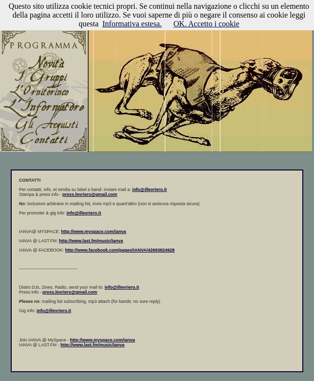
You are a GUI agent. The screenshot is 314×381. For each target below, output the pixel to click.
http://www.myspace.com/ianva (102, 340)
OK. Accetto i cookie (206, 24)
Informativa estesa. (132, 24)
